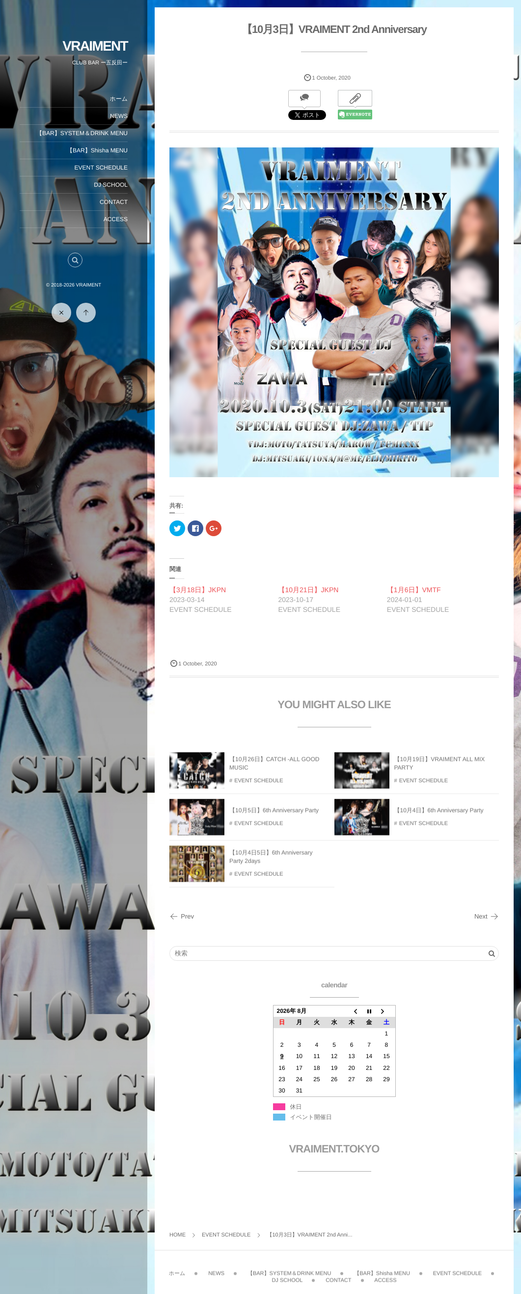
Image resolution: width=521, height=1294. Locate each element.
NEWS (119, 116)
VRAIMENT (95, 46)
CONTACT (114, 202)
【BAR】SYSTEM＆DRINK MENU (82, 133)
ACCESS (116, 219)
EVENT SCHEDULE (101, 167)
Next (486, 916)
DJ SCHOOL (111, 184)
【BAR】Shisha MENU (97, 150)
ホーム (119, 98)
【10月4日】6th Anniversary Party (439, 815)
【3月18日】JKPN (197, 590)
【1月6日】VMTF (414, 590)
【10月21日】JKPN (308, 590)
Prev (181, 916)
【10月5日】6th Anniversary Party (274, 815)
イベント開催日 (311, 1117)
